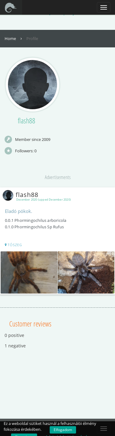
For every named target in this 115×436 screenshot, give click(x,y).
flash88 (21, 194)
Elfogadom (63, 429)
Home (14, 38)
